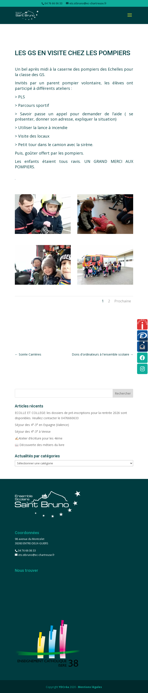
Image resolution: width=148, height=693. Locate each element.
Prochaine (122, 301)
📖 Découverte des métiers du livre (39, 445)
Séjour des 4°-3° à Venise (33, 431)
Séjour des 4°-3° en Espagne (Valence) (42, 425)
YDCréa (64, 687)
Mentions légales (90, 687)
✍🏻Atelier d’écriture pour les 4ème (38, 438)
